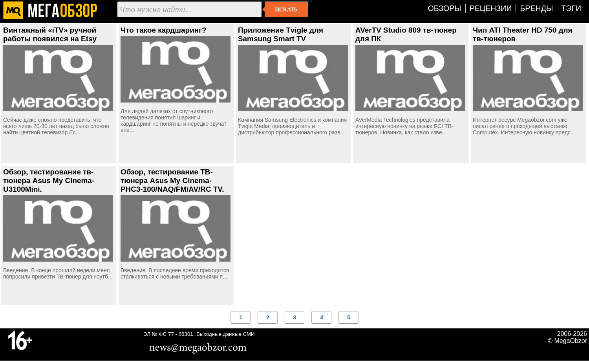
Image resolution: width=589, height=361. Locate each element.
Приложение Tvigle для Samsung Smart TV (280, 34)
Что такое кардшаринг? (164, 30)
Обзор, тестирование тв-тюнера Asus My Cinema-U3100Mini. (48, 180)
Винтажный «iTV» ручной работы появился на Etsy (50, 34)
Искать (286, 9)
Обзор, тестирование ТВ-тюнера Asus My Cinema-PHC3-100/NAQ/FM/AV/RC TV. (172, 180)
